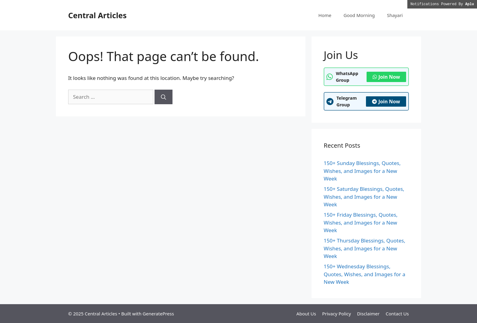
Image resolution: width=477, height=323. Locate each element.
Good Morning (359, 15)
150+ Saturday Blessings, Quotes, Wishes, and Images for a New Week (364, 196)
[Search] (163, 97)
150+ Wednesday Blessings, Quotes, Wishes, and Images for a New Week (364, 274)
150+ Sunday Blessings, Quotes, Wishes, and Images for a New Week (362, 171)
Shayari (395, 15)
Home (325, 15)
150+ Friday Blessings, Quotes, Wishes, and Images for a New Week (361, 222)
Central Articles (97, 15)
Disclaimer (368, 314)
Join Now (386, 77)
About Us (306, 314)
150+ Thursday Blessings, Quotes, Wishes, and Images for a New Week (364, 248)
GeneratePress (158, 314)
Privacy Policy (336, 314)
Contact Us (397, 314)
